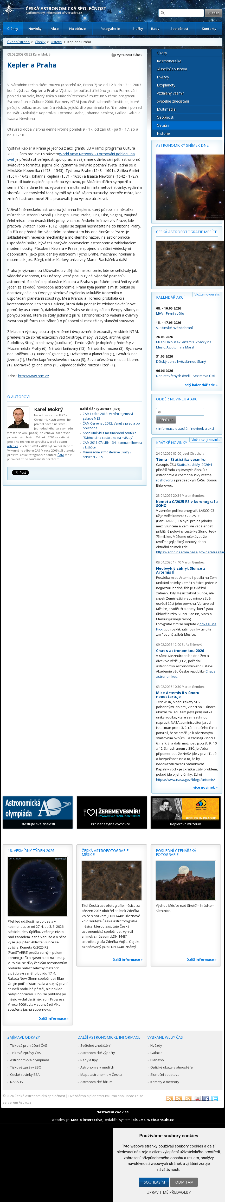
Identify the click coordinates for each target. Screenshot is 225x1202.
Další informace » (53, 1018)
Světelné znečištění (173, 101)
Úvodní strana (18, 41)
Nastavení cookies (112, 1112)
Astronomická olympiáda (29, 1060)
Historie (163, 133)
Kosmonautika (169, 60)
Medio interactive (86, 1119)
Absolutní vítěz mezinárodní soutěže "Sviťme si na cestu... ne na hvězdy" (109, 435)
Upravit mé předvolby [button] (169, 1192)
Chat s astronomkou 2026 (180, 650)
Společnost (179, 28)
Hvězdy (163, 77)
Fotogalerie (110, 28)
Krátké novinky (171, 442)
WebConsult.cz (160, 1119)
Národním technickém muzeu (35, 84)
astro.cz (12, 446)
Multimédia (166, 109)
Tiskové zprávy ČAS (25, 1052)
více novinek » (205, 787)
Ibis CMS (138, 1119)
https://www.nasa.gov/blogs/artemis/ (185, 779)
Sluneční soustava (172, 68)
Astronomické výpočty (97, 1052)
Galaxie (156, 1052)
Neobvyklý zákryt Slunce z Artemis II (180, 570)
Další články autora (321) (100, 409)
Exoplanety (166, 85)
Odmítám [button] (184, 1182)
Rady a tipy (89, 1060)
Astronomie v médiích (97, 1067)
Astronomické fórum (96, 1081)
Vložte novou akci (207, 294)
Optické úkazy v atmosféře (171, 1067)
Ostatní (56, 41)
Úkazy (162, 52)
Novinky (35, 28)
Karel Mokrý (41, 54)
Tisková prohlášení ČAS (28, 1045)
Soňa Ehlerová (192, 644)
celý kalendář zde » (201, 384)
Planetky (157, 1060)
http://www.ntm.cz (33, 375)
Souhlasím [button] (154, 1182)
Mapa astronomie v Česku (101, 1074)
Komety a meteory (164, 1081)
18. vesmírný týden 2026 (31, 850)
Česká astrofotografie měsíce (186, 231)
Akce (55, 28)
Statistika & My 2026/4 (194, 464)
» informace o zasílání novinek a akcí (185, 428)
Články (12, 28)
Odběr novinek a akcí (177, 399)
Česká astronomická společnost (40, 1095)
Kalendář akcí (170, 297)
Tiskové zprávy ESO (25, 1067)
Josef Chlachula (193, 453)
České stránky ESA (25, 1074)
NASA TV (16, 1081)
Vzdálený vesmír (170, 93)
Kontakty (209, 28)
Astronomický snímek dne (182, 145)
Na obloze (77, 28)
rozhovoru (164, 480)
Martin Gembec (193, 495)
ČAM (60, 455)
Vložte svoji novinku (205, 440)
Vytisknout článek (129, 55)
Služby (137, 28)
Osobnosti (165, 117)
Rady (155, 28)
